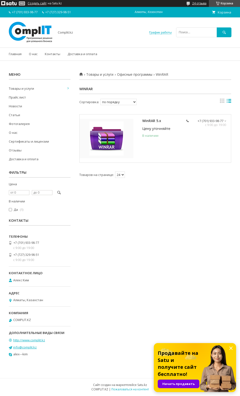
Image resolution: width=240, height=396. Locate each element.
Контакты (52, 54)
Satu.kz (142, 385)
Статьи (14, 115)
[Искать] (224, 32)
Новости (15, 106)
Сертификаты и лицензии (29, 141)
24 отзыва (199, 3)
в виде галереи (222, 102)
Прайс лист (17, 97)
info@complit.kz (25, 347)
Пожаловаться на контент (130, 389)
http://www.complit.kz (29, 340)
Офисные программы (134, 74)
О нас (33, 54)
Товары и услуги (99, 74)
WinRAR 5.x (151, 120)
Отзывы (15, 150)
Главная (15, 54)
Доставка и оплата (82, 54)
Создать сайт (37, 3)
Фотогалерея (19, 124)
